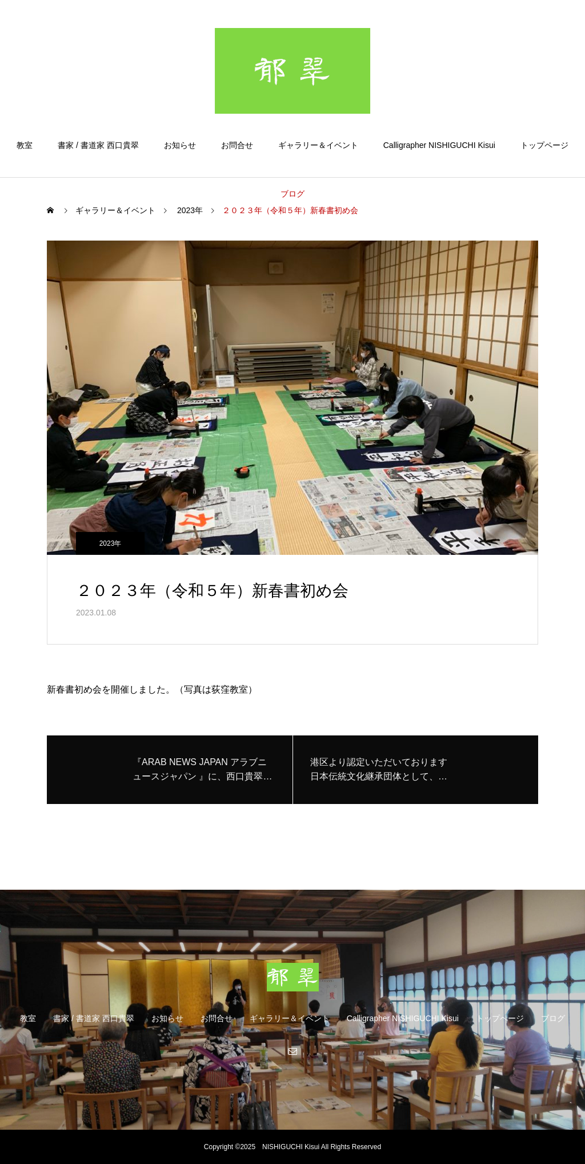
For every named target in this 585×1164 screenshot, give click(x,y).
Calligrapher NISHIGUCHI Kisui (439, 145)
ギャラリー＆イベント (318, 145)
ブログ (292, 193)
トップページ (544, 145)
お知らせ (180, 145)
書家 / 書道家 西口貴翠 (98, 145)
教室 (25, 145)
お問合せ (237, 145)
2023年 (110, 543)
